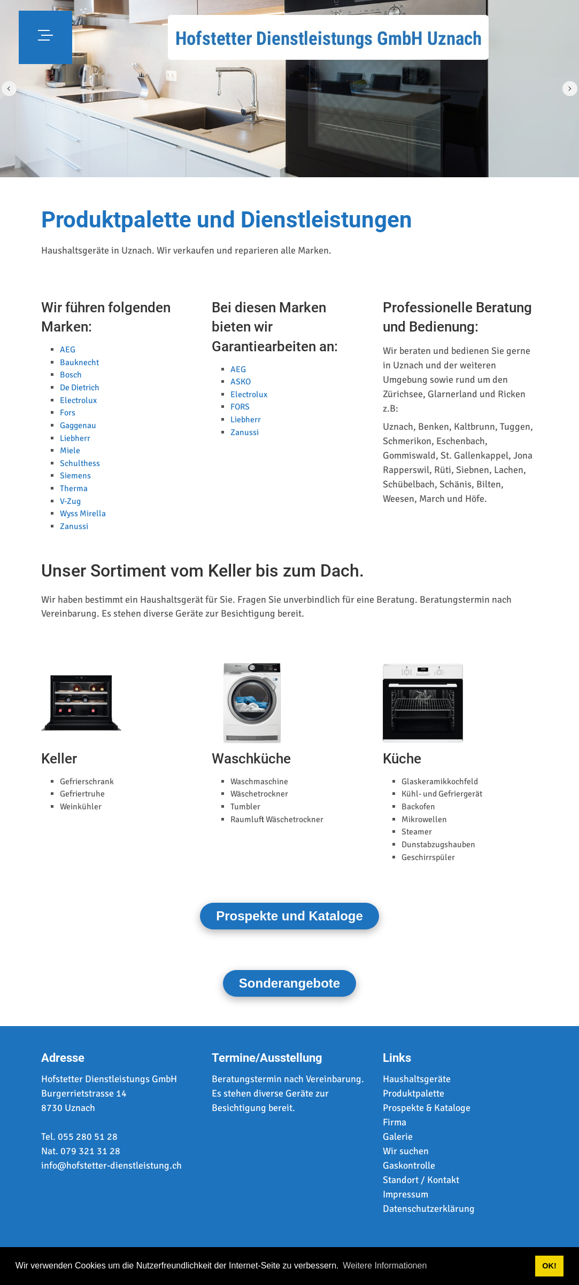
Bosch (71, 374)
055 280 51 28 (88, 1136)
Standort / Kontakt (421, 1180)
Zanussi (74, 526)
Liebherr (75, 438)
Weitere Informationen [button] (385, 1265)
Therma (74, 488)
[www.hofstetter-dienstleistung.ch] (328, 37)
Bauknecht (79, 362)
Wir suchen (406, 1151)
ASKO (240, 381)
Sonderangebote (289, 983)
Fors (67, 412)
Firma (394, 1122)
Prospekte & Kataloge (426, 1108)
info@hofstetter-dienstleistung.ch (111, 1165)
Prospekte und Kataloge (289, 916)
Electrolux (78, 400)
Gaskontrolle (409, 1165)
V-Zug (70, 501)
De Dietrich (79, 387)
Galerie (398, 1136)
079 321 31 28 (90, 1151)
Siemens (75, 475)
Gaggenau (78, 425)
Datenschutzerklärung (429, 1209)
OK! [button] (549, 1266)
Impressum (405, 1194)
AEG (67, 349)
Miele (70, 450)
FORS (240, 406)
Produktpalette (413, 1093)
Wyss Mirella (83, 513)
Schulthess (80, 463)
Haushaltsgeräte (417, 1079)
